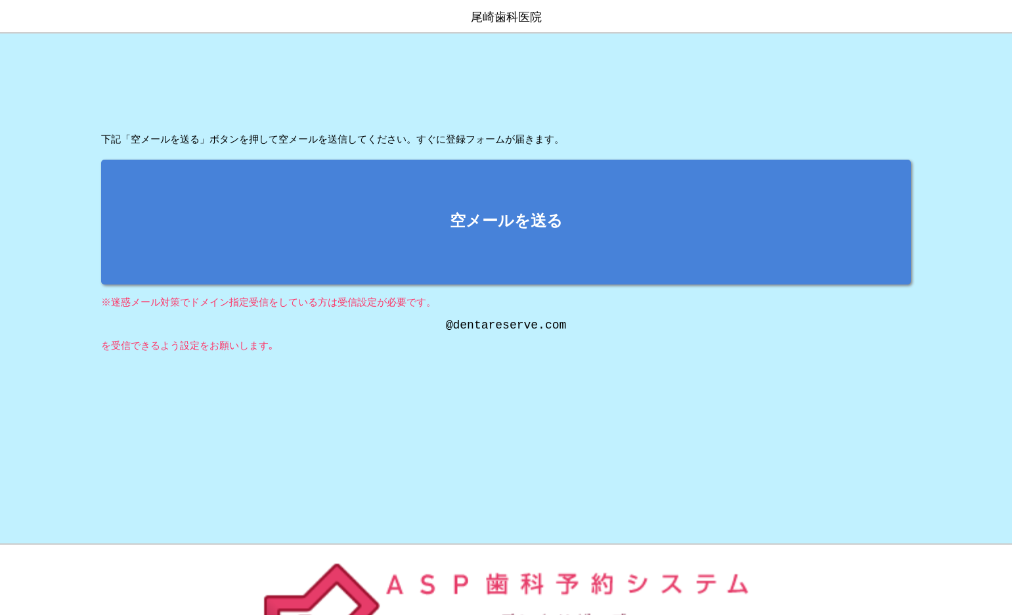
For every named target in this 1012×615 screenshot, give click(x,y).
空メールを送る (506, 222)
